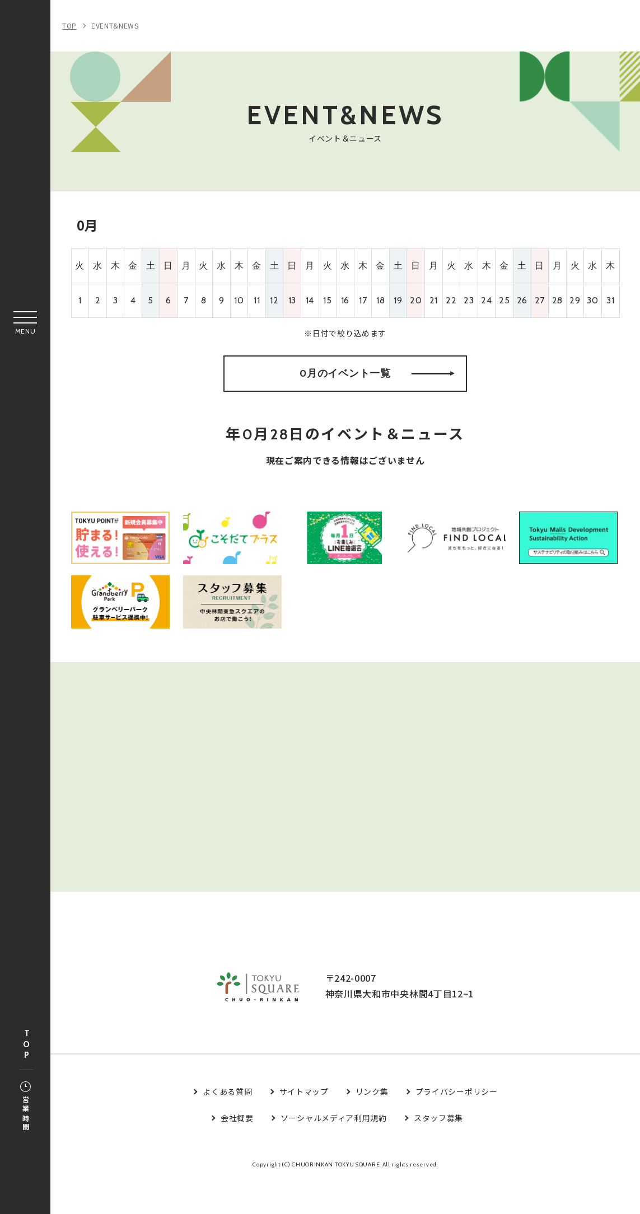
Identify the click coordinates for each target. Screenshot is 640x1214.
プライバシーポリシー (456, 1125)
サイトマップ (304, 1125)
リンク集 (372, 1125)
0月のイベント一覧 (377, 383)
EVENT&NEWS (115, 25)
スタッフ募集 (438, 1150)
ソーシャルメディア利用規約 (334, 1150)
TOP (26, 1044)
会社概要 (237, 1150)
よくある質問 (227, 1125)
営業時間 (25, 1107)
